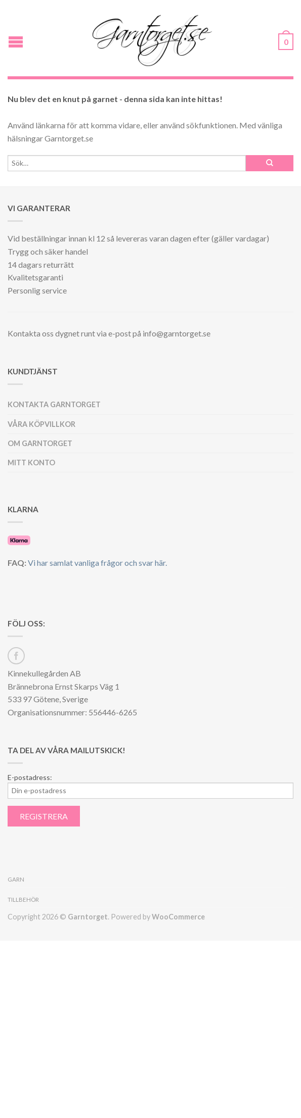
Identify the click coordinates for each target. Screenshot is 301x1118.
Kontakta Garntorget (54, 404)
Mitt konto (31, 462)
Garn (16, 879)
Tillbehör (23, 899)
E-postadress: (30, 777)
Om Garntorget (40, 443)
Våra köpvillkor (41, 424)
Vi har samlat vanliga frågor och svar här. (97, 562)
